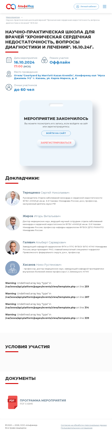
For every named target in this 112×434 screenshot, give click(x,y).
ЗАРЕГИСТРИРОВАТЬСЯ (56, 142)
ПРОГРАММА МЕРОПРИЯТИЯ (43, 400)
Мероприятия (13, 17)
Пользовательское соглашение (76, 428)
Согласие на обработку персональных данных (84, 425)
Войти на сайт (56, 133)
